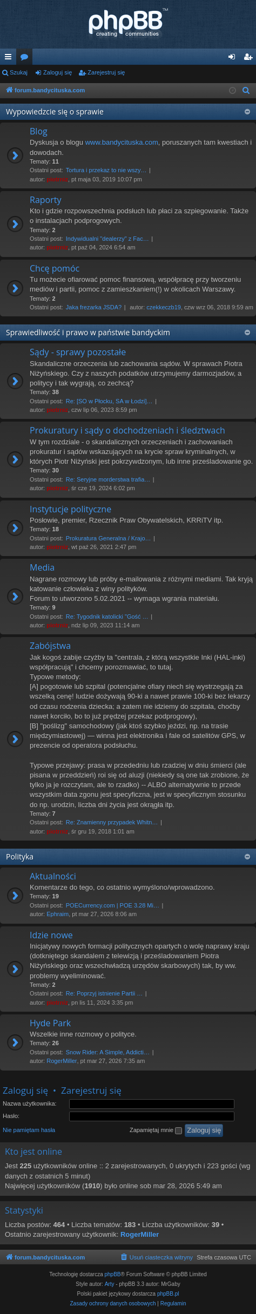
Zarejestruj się (106, 72)
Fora (26, 59)
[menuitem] (246, 91)
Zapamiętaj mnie (156, 1130)
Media (42, 567)
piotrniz (57, 179)
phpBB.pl (168, 1294)
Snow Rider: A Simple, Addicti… (108, 1052)
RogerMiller (61, 1061)
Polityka (19, 856)
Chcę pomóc (54, 268)
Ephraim (57, 914)
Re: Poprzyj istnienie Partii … (104, 993)
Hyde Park (50, 1023)
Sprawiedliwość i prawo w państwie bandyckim (88, 332)
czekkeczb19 (163, 307)
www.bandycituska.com (121, 142)
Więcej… (10, 59)
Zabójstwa (50, 646)
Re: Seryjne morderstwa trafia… (108, 479)
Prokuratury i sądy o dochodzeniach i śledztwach (127, 430)
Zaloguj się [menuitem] (234, 59)
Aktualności (53, 876)
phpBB (113, 1274)
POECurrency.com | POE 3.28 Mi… (112, 905)
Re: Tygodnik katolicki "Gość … (107, 616)
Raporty (45, 200)
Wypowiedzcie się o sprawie (55, 111)
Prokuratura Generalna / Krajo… (108, 538)
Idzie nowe (51, 935)
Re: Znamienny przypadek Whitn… (112, 822)
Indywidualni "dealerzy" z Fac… (107, 238)
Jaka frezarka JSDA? (94, 307)
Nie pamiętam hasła (29, 1130)
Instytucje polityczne (70, 509)
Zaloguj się (57, 72)
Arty (109, 1284)
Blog (39, 131)
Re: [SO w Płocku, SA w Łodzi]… (109, 401)
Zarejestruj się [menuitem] (250, 59)
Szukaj (19, 72)
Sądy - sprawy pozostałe (78, 352)
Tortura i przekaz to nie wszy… (106, 170)
